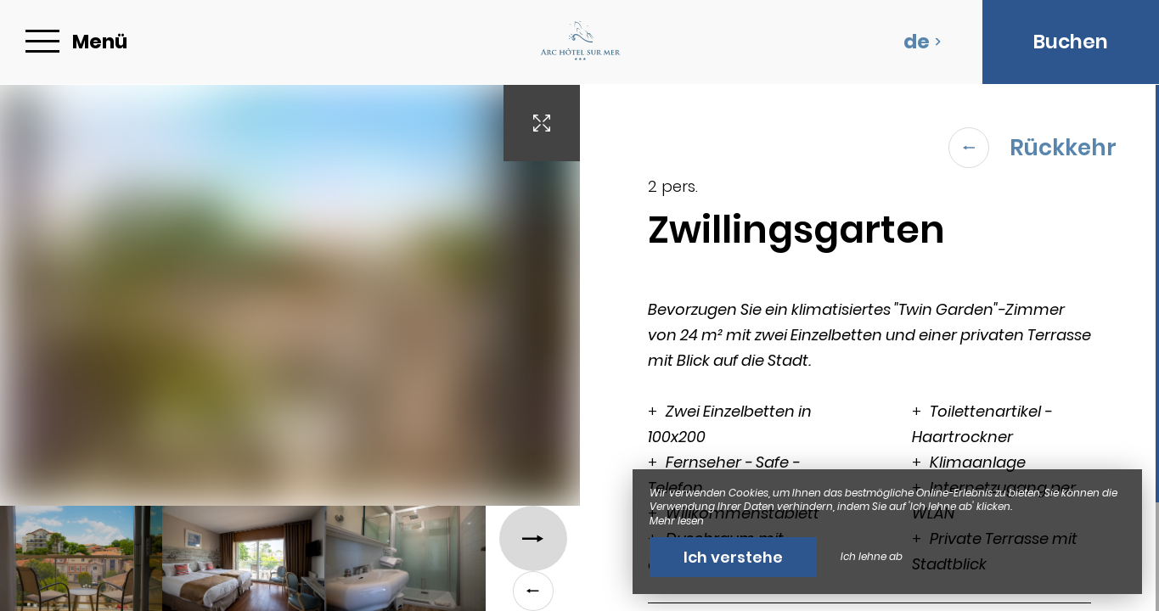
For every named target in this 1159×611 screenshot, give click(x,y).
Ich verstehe (733, 557)
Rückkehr (1032, 147)
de (922, 41)
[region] (870, 348)
